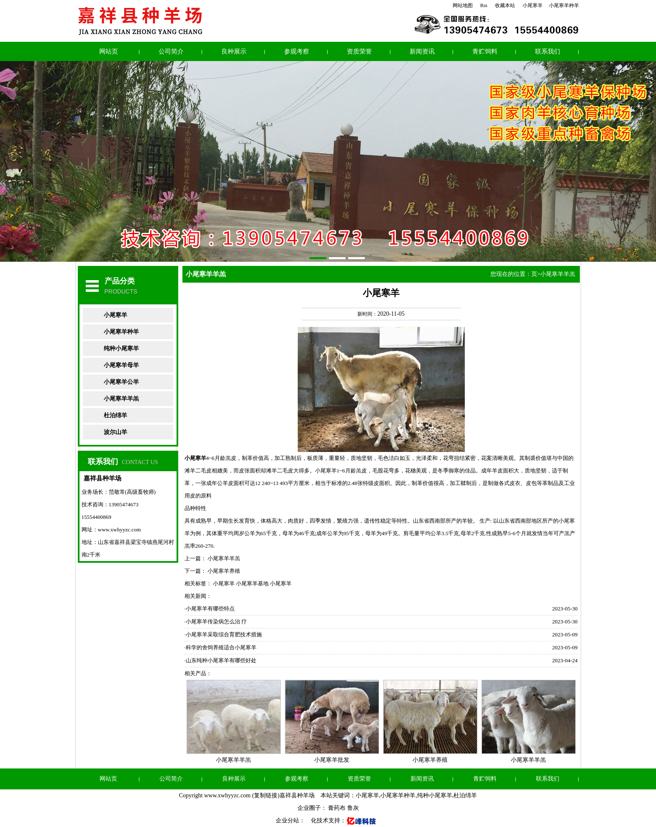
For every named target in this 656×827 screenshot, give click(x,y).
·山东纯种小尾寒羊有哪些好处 (220, 660)
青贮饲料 (484, 51)
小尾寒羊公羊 (121, 382)
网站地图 (463, 5)
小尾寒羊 (533, 5)
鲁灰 (353, 808)
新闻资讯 (422, 51)
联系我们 (547, 51)
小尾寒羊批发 (331, 760)
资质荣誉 (359, 51)
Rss (483, 5)
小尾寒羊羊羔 (121, 399)
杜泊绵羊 (115, 415)
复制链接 (265, 795)
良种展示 (233, 51)
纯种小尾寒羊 (121, 348)
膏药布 (337, 808)
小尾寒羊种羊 (564, 5)
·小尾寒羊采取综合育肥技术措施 (223, 634)
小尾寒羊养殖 (224, 571)
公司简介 (171, 51)
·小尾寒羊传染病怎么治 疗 (215, 621)
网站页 (108, 51)
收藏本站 (505, 5)
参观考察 (296, 51)
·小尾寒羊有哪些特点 (209, 608)
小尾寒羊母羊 (121, 365)
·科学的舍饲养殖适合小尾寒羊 (220, 647)
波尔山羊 (115, 432)
